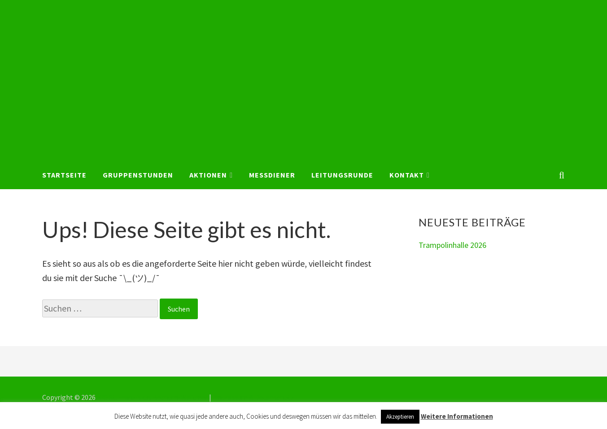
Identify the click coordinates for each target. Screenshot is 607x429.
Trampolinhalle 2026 (452, 245)
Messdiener (272, 174)
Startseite (64, 174)
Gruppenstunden (138, 174)
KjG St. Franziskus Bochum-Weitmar (152, 397)
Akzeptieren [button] (400, 416)
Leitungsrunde (342, 174)
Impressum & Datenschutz (253, 397)
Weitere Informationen (457, 416)
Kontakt (406, 174)
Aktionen (208, 174)
